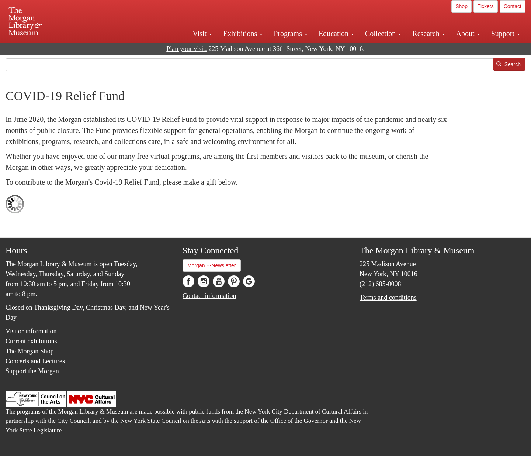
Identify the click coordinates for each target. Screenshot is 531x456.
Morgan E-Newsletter (211, 265)
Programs (291, 34)
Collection (383, 34)
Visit (202, 34)
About (468, 34)
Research (428, 34)
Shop (461, 6)
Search (508, 64)
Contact (512, 6)
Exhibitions (243, 34)
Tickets (486, 6)
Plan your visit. (186, 48)
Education (336, 34)
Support (505, 34)
